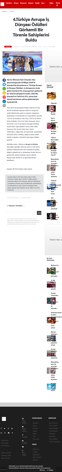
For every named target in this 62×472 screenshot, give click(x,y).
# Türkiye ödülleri (25, 198)
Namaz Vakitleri (53, 428)
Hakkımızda (4, 440)
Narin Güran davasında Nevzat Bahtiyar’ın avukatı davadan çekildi (54, 125)
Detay (42, 470)
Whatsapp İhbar (6, 455)
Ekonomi (23, 3)
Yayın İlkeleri (5, 443)
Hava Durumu (53, 423)
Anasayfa (4, 11)
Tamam (50, 470)
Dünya (16, 3)
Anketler (35, 452)
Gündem (9, 3)
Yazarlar (25, 436)
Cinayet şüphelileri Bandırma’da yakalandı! (55, 216)
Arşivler (24, 442)
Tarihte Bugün (53, 431)
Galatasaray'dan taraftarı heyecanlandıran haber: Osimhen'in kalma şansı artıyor (56, 320)
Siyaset (30, 3)
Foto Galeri (24, 421)
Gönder (39, 213)
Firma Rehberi (53, 439)
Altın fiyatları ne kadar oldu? (54, 95)
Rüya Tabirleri (37, 457)
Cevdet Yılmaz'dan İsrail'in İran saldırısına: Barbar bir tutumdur (54, 300)
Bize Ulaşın (24, 453)
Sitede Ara (36, 449)
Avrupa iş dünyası (31, 144)
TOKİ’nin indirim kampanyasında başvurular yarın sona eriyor (56, 187)
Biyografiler (36, 454)
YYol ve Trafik (53, 425)
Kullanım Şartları (6, 453)
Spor (43, 3)
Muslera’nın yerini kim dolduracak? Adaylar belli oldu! (55, 270)
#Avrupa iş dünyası (13, 198)
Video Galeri (24, 429)
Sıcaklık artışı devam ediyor (53, 386)
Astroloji (35, 460)
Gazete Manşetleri (54, 442)
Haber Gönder (5, 458)
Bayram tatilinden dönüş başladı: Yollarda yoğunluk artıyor (54, 338)
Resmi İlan (36, 439)
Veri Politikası (5, 446)
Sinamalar (52, 434)
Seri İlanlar (52, 436)
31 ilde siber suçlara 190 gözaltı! (53, 284)
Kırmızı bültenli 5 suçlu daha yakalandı (54, 353)
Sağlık (37, 3)
